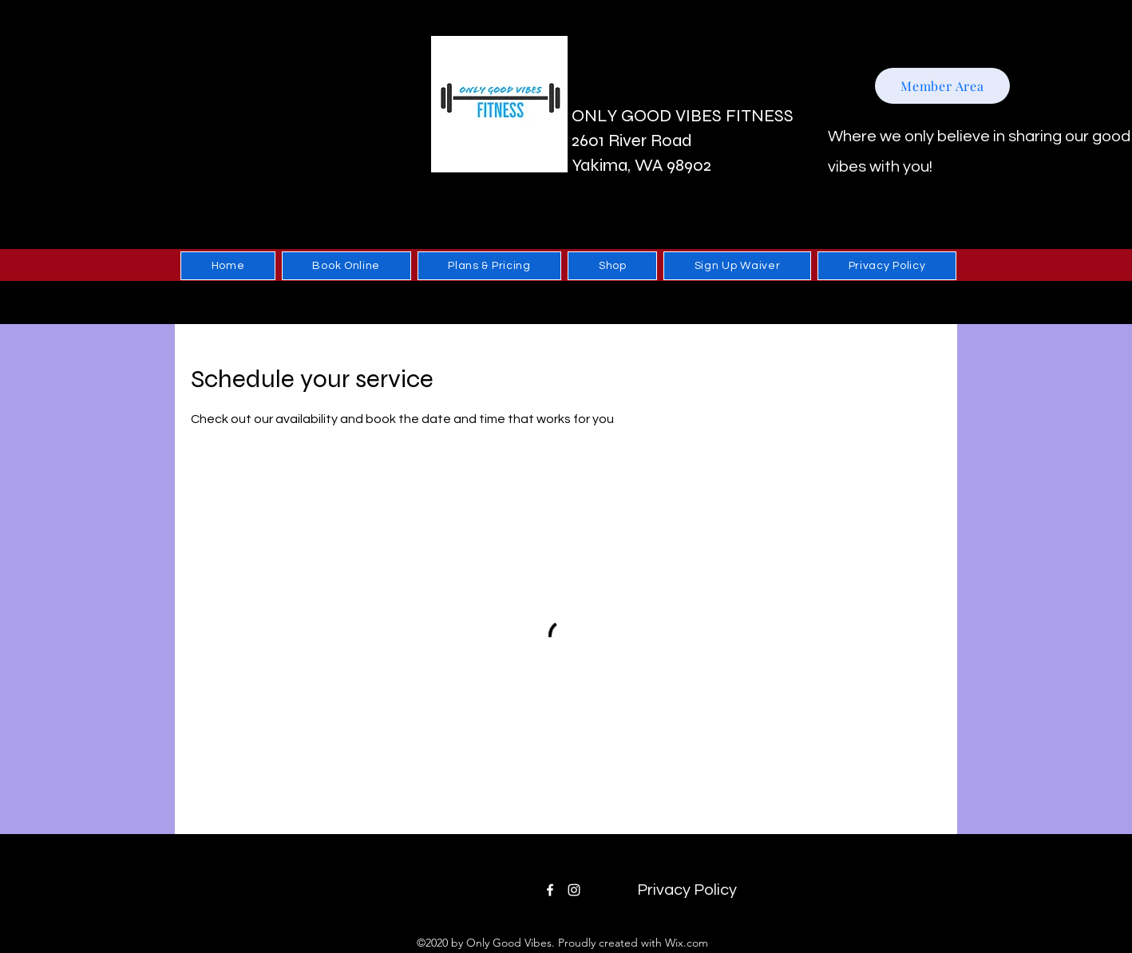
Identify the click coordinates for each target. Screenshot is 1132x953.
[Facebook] (550, 890)
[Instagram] (574, 890)
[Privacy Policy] (686, 890)
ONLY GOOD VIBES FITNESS (683, 115)
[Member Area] (942, 86)
